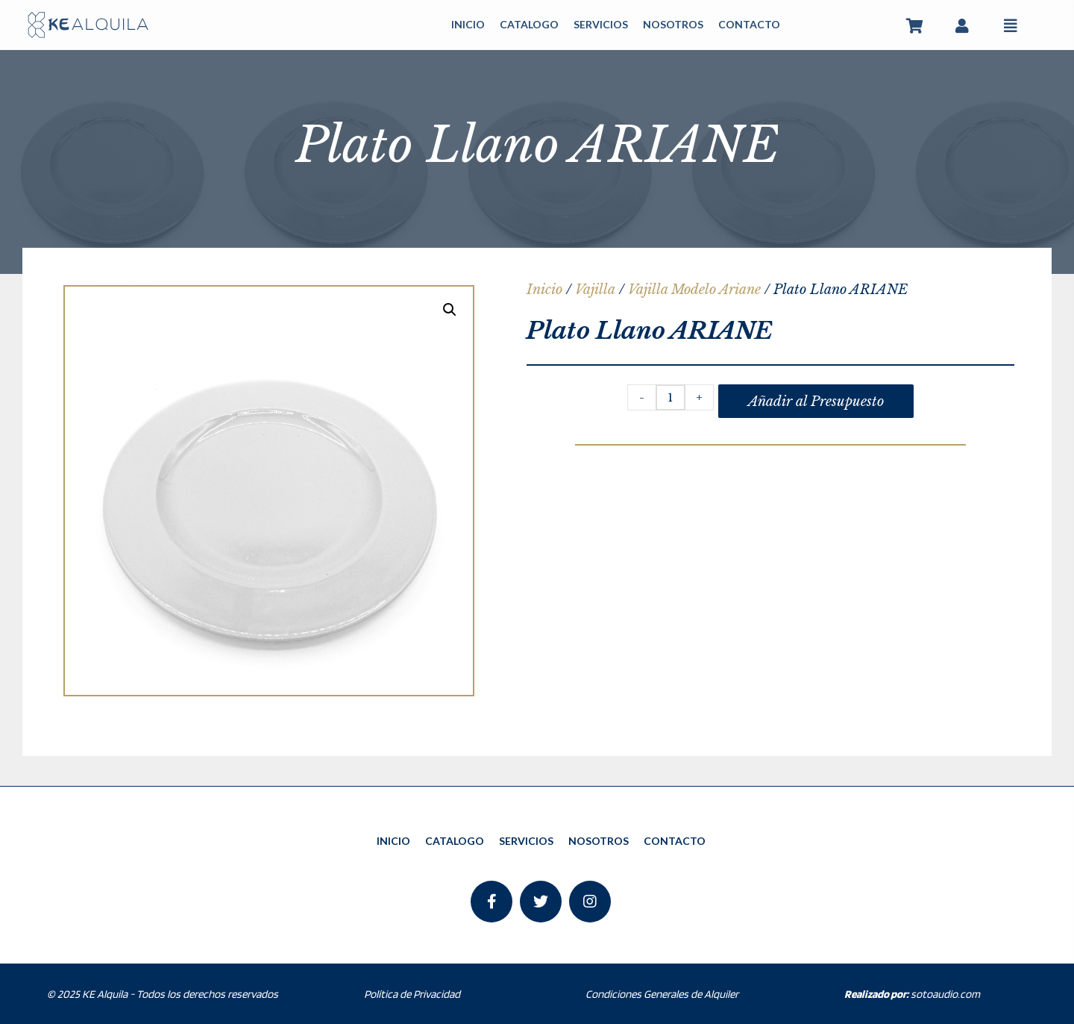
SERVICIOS (601, 24)
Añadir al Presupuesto (816, 401)
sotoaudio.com (912, 994)
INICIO (468, 24)
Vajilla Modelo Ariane (694, 289)
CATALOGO (529, 24)
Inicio (544, 289)
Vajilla (595, 289)
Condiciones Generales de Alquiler (661, 994)
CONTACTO (749, 24)
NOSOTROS (673, 24)
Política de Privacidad (412, 994)
